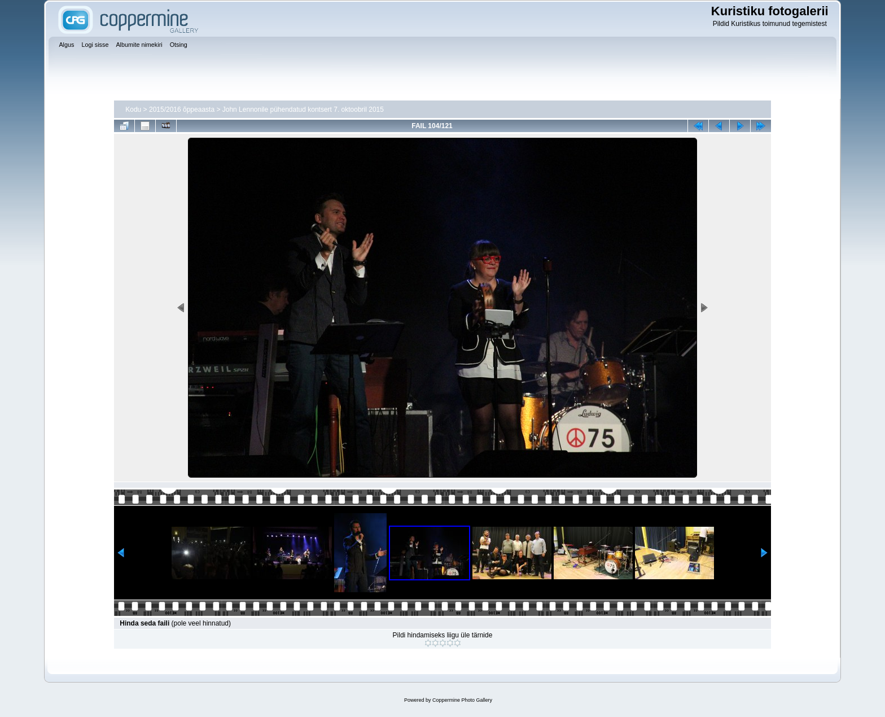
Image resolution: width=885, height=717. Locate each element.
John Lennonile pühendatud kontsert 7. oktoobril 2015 (303, 109)
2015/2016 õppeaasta (181, 109)
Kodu (133, 109)
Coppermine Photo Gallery (462, 700)
